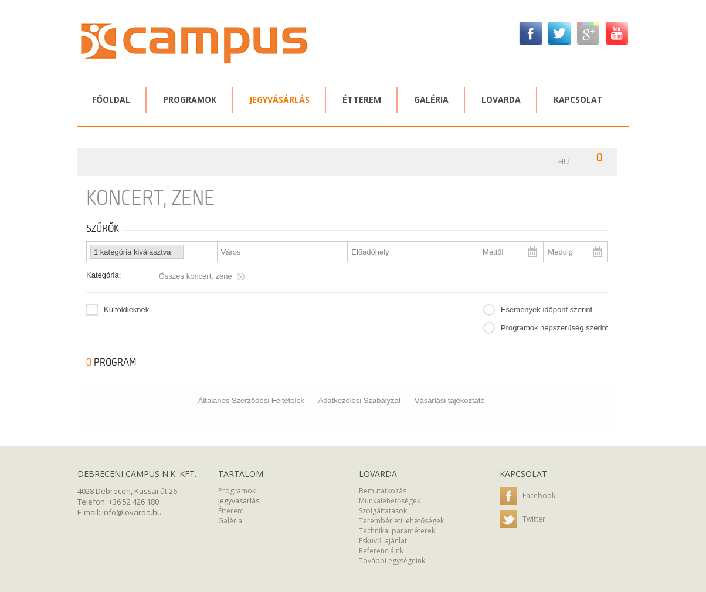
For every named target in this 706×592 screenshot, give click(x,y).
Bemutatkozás (382, 491)
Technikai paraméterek (397, 531)
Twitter (522, 520)
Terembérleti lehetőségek (401, 521)
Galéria (431, 99)
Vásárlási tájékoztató (450, 400)
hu (563, 161)
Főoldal (111, 99)
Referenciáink (381, 551)
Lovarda (501, 99)
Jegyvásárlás (279, 99)
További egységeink (392, 561)
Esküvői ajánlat (383, 541)
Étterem (361, 99)
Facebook (527, 496)
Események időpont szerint (546, 309)
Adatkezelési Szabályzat (359, 400)
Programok (189, 99)
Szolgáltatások (383, 511)
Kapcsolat (578, 99)
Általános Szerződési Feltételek (251, 400)
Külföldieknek (126, 309)
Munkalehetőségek (389, 501)
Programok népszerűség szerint (555, 327)
